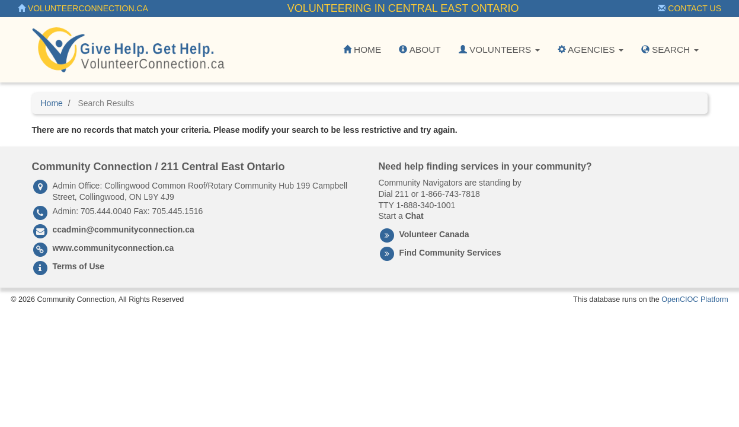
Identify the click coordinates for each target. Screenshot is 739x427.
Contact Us (689, 8)
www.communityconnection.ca (113, 248)
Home (362, 49)
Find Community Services (450, 252)
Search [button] (670, 49)
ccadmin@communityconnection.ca (123, 229)
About (419, 49)
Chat (414, 216)
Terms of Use (79, 266)
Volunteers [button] (499, 49)
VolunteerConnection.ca (83, 8)
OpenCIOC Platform (694, 299)
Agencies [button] (590, 49)
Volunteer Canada (434, 234)
